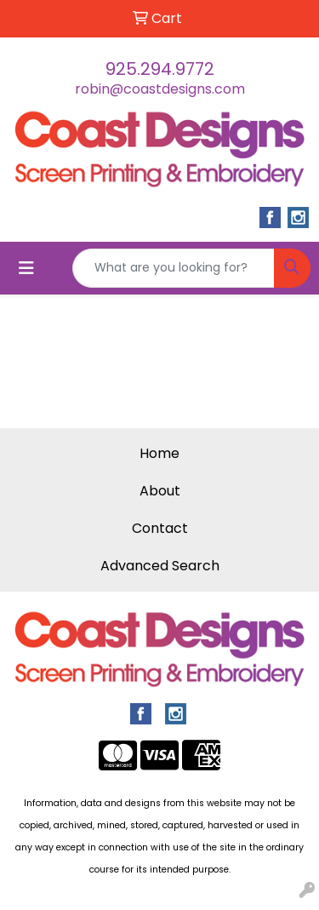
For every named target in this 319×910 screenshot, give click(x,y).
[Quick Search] (173, 268)
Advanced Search (159, 565)
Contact (160, 528)
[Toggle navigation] (26, 268)
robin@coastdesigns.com (160, 89)
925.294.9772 (159, 69)
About (160, 491)
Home (159, 453)
